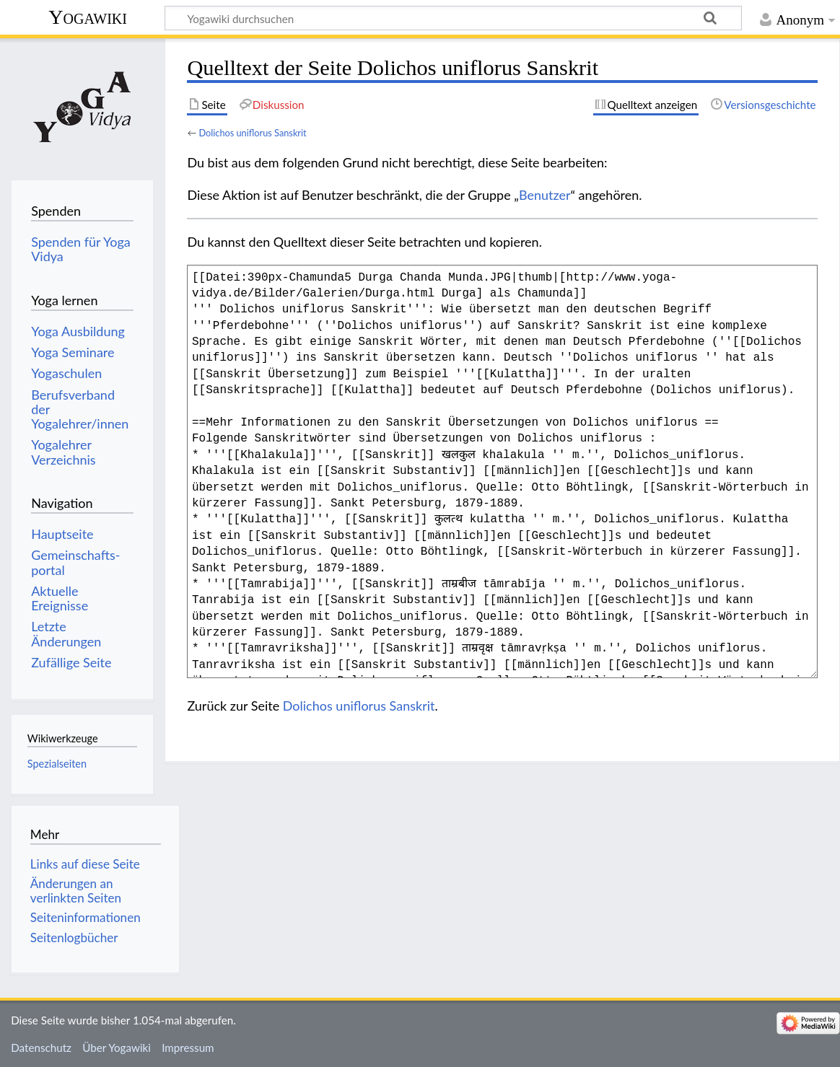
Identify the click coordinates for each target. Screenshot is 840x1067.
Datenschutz (41, 1047)
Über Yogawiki (116, 1047)
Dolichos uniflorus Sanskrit (252, 133)
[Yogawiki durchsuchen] (453, 18)
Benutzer (545, 195)
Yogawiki (87, 17)
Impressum (188, 1047)
